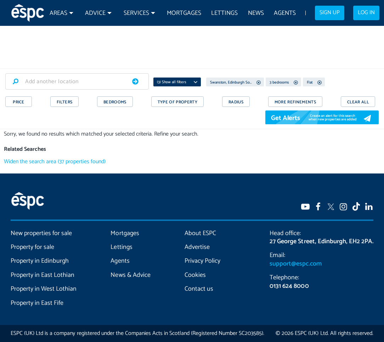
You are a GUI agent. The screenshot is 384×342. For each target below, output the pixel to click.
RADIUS (235, 102)
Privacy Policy (202, 261)
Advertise (197, 247)
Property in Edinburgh (40, 261)
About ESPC (200, 233)
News (256, 13)
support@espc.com (295, 263)
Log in (366, 12)
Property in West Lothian (44, 289)
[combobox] (77, 81)
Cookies (195, 275)
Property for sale (32, 247)
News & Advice (130, 275)
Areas (58, 13)
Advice (95, 13)
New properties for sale (41, 233)
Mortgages (184, 13)
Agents (285, 13)
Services (136, 13)
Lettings (224, 13)
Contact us (199, 289)
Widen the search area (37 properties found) (55, 161)
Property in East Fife (37, 303)
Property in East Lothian (42, 275)
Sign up (330, 12)
